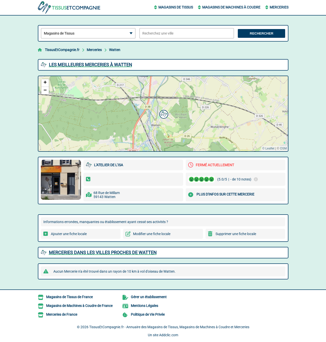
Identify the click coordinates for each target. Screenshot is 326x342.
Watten (114, 50)
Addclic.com (168, 335)
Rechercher (261, 33)
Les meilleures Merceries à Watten (90, 64)
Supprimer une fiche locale (235, 234)
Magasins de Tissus (175, 7)
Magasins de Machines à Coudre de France (79, 306)
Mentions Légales (144, 306)
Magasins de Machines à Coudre (231, 7)
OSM (283, 148)
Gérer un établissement (149, 297)
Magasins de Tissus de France (69, 297)
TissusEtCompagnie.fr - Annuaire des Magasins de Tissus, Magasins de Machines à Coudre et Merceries (169, 327)
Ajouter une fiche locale (69, 234)
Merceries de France (61, 314)
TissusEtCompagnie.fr (62, 50)
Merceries (279, 7)
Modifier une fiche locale (151, 234)
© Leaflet (268, 148)
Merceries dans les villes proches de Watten (103, 252)
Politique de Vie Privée (148, 314)
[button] (163, 113)
